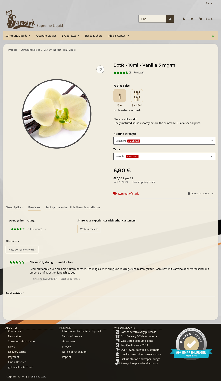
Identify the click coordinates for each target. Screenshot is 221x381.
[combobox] (164, 141)
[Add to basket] (8, 61)
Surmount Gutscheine (21, 341)
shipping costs (146, 182)
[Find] (152, 19)
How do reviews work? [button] (22, 249)
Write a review (89, 229)
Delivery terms (17, 351)
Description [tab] (14, 207)
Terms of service (72, 336)
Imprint (66, 357)
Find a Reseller (17, 362)
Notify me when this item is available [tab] (73, 207)
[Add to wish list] (100, 69)
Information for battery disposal (81, 331)
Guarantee (68, 341)
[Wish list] (192, 19)
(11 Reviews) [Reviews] (128, 72)
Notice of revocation (74, 351)
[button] (184, 19)
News (11, 346)
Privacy (66, 346)
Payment (13, 357)
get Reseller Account (20, 367)
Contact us (14, 331)
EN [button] (207, 3)
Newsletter (14, 336)
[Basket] (205, 19)
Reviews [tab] (34, 207)
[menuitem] (18, 35)
